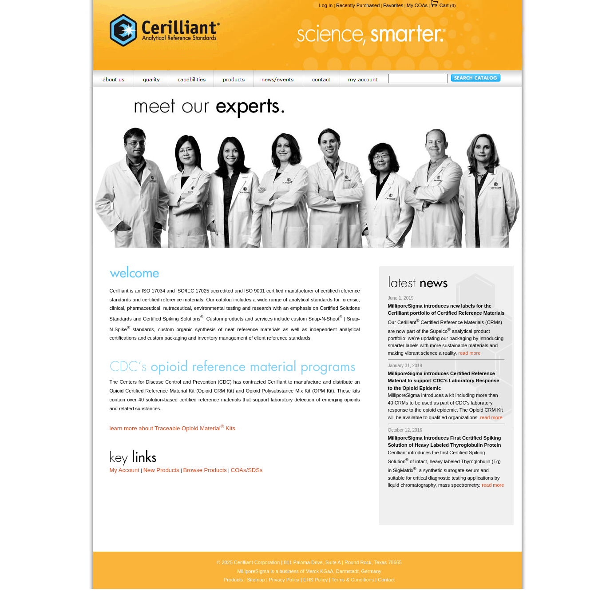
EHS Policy (315, 579)
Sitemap (256, 579)
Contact (386, 579)
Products (233, 579)
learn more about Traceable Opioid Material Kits (172, 428)
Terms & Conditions (353, 579)
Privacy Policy (284, 579)
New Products (161, 470)
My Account (124, 470)
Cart (443, 5)
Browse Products (205, 470)
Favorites (393, 5)
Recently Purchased (358, 5)
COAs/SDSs (247, 470)
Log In (326, 5)
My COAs (417, 5)
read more (469, 353)
